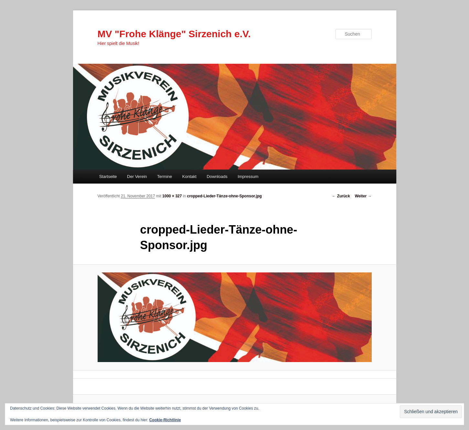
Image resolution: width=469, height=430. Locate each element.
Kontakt (189, 176)
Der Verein (137, 176)
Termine (164, 176)
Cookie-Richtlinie (165, 420)
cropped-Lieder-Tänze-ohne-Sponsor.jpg (224, 196)
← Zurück (341, 196)
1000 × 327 (172, 196)
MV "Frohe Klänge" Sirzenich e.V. (174, 33)
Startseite (108, 176)
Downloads (217, 176)
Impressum (248, 176)
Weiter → (363, 196)
